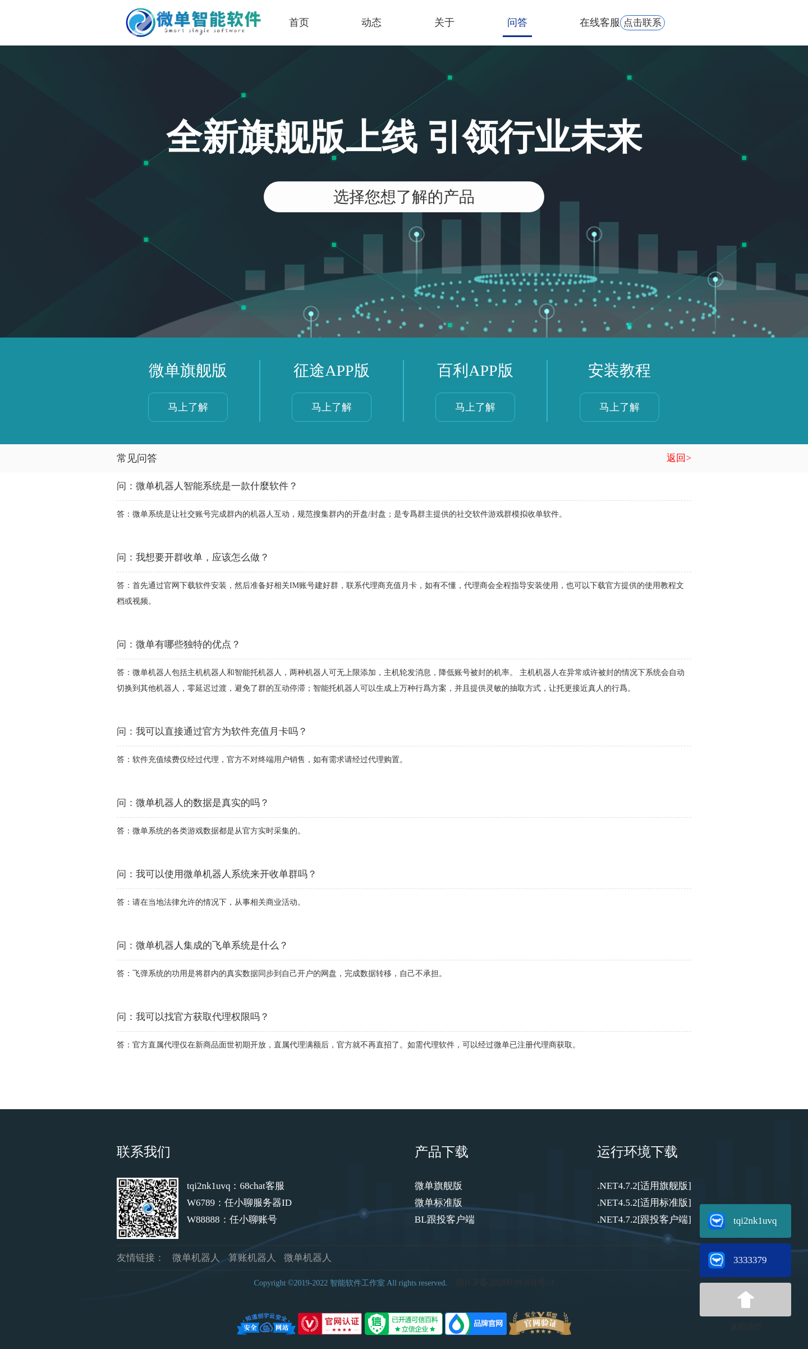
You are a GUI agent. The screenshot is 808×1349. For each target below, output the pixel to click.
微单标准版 (438, 1202)
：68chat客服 (257, 1186)
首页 (299, 22)
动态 (371, 22)
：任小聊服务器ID (253, 1202)
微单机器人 (196, 1257)
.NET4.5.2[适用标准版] (644, 1202)
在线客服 (622, 22)
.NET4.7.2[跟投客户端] (644, 1219)
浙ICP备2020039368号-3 (504, 1282)
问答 (517, 22)
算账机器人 (252, 1257)
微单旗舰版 (438, 1186)
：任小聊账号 (248, 1219)
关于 (444, 22)
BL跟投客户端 (445, 1219)
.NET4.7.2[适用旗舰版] (644, 1186)
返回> (679, 458)
